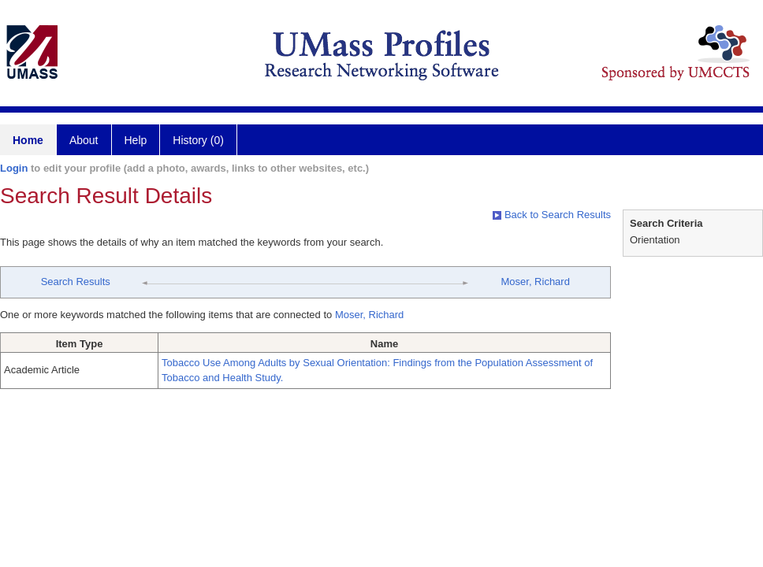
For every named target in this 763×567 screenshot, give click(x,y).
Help (136, 140)
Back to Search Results (552, 214)
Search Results (75, 281)
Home (28, 140)
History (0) (198, 140)
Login (14, 168)
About (84, 140)
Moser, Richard (535, 281)
